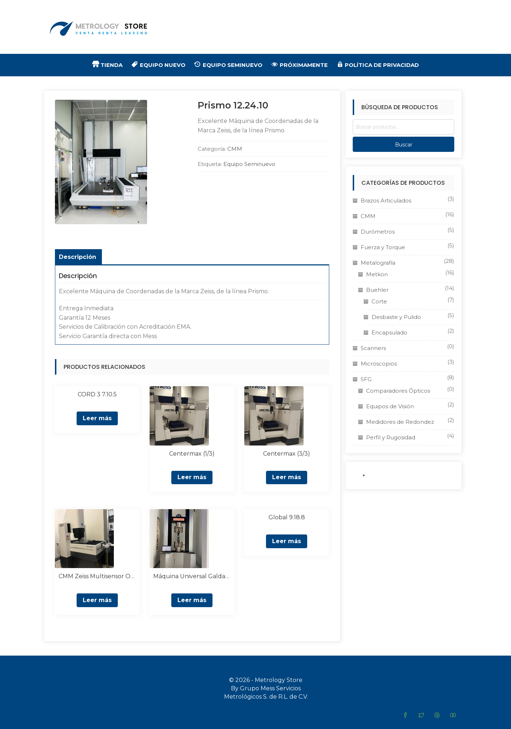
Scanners (373, 348)
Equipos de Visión (390, 406)
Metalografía (378, 262)
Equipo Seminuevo (249, 164)
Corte (379, 301)
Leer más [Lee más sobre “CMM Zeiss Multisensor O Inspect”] (97, 600)
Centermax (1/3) (192, 453)
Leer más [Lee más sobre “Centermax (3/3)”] (286, 477)
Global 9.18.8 (287, 517)
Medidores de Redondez (400, 421)
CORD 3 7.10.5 (97, 394)
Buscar (403, 144)
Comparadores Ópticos (398, 390)
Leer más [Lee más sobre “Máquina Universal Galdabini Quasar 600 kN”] (191, 600)
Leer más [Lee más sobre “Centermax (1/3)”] (191, 477)
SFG (366, 379)
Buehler (377, 289)
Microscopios (379, 363)
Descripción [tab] (77, 256)
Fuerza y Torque (383, 247)
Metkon (377, 274)
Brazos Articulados (386, 200)
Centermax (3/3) (286, 453)
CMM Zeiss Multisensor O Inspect (97, 576)
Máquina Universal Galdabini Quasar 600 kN (191, 576)
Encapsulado (389, 332)
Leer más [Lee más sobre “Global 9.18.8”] (286, 541)
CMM (234, 148)
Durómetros (378, 231)
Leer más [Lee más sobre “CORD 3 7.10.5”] (97, 418)
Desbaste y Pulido (396, 317)
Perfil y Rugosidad (390, 437)
